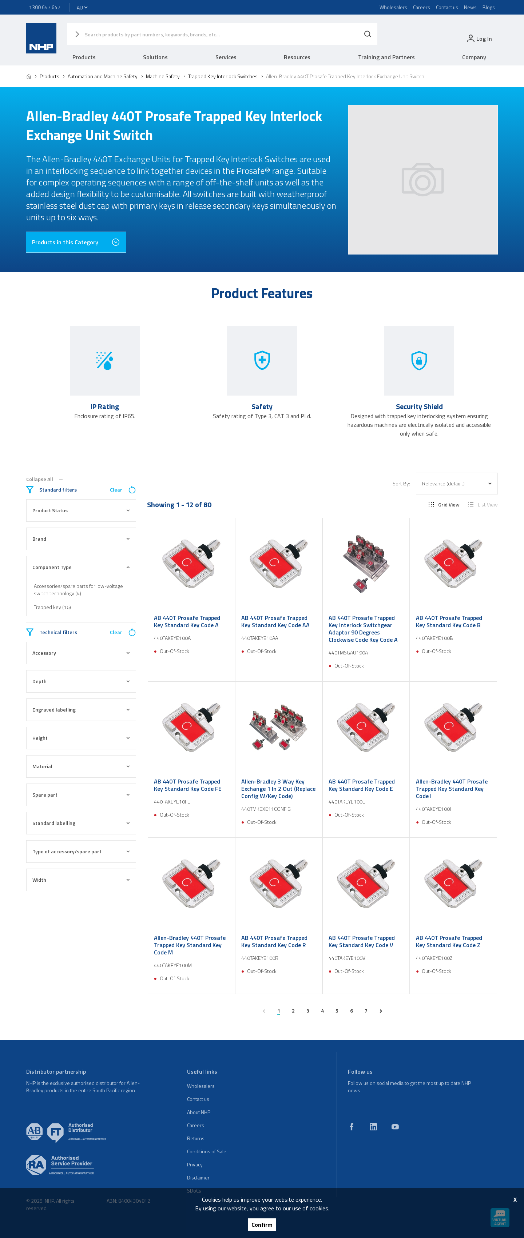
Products (84, 57)
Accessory (81, 653)
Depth (81, 681)
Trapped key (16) (52, 607)
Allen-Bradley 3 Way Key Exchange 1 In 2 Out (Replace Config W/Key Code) (278, 789)
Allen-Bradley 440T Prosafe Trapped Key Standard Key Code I (452, 789)
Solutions (155, 57)
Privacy (195, 1164)
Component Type (81, 567)
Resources (297, 57)
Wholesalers (393, 7)
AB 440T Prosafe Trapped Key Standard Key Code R (274, 941)
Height (81, 738)
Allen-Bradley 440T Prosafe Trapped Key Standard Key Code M (190, 945)
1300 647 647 (44, 7)
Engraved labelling (81, 709)
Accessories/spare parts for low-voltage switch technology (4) (78, 589)
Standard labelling (81, 823)
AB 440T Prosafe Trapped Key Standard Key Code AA (275, 621)
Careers (421, 7)
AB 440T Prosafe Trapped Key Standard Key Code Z (449, 941)
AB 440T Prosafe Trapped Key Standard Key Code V (362, 941)
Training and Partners (386, 57)
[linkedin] (373, 1126)
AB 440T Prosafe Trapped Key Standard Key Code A (187, 621)
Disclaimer (198, 1177)
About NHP (198, 1112)
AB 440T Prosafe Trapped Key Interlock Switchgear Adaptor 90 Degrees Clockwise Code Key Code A (363, 628)
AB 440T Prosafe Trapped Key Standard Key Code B (449, 621)
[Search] (367, 34)
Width (81, 880)
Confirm (262, 1224)
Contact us (447, 7)
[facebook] (351, 1126)
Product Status (81, 510)
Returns (196, 1138)
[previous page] (264, 1011)
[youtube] (395, 1126)
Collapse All (44, 479)
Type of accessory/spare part (81, 851)
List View (483, 504)
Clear (123, 489)
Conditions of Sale (206, 1151)
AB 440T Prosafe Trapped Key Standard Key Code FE (188, 785)
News (470, 7)
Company (474, 57)
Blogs (489, 7)
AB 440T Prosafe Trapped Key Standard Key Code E (362, 785)
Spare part (81, 794)
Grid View (444, 504)
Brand (81, 538)
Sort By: (401, 483)
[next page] (381, 1011)
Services (226, 57)
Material (81, 766)
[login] (478, 38)
